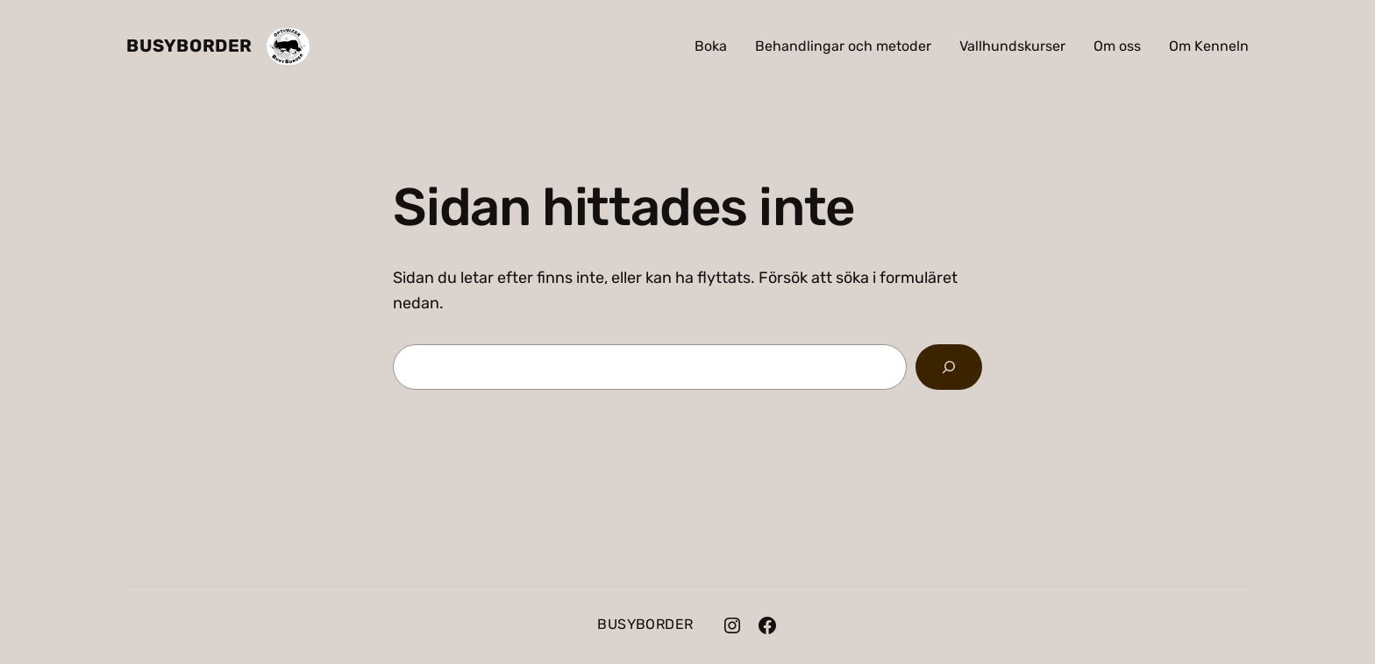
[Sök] (948, 367)
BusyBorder (189, 45)
